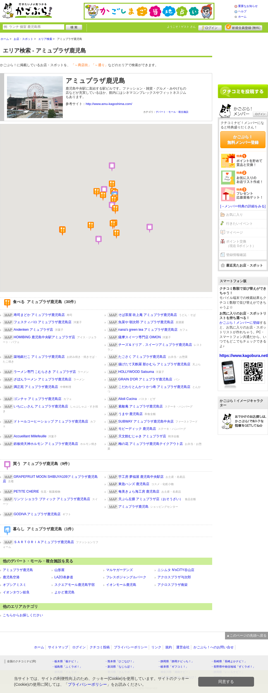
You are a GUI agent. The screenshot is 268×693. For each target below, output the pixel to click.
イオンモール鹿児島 (121, 585)
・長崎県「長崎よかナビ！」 (229, 661)
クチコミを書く (243, 91)
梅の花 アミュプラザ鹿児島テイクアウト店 (150, 444)
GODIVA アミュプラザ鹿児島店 (37, 514)
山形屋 (59, 570)
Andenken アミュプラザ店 (33, 330)
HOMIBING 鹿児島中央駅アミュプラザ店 (44, 337)
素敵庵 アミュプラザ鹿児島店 (140, 406)
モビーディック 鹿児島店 (137, 429)
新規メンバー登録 (243, 27)
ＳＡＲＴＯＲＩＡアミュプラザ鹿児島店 (44, 542)
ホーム (242, 16)
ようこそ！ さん (181, 26)
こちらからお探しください (23, 615)
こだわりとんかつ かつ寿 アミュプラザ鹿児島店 (154, 387)
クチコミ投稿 (100, 647)
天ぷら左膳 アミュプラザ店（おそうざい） (150, 499)
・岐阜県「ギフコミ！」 (173, 666)
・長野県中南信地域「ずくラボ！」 (233, 666)
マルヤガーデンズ (119, 570)
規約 (168, 647)
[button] (62, 231)
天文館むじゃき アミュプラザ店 (142, 436)
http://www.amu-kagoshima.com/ (109, 103)
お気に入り (234, 215)
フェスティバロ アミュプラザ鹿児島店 (42, 322)
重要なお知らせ (248, 6)
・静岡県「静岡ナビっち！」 (176, 661)
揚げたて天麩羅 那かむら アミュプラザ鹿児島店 (154, 364)
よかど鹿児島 (64, 592)
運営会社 (183, 647)
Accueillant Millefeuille (30, 436)
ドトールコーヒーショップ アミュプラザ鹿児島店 (51, 421)
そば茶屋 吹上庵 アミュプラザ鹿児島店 (147, 315)
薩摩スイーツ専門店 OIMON (139, 337)
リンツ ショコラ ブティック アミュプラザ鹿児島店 (52, 499)
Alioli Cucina (127, 399)
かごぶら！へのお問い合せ (213, 647)
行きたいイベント (239, 224)
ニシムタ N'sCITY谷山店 (175, 570)
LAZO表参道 (63, 577)
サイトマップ (58, 647)
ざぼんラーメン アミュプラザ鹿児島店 (42, 379)
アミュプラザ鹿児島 (133, 507)
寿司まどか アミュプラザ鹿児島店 (39, 315)
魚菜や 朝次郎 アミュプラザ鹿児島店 (146, 322)
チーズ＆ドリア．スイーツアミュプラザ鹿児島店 (155, 345)
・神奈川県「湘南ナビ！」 (174, 671)
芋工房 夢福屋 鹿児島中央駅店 (141, 477)
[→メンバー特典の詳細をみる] (243, 206)
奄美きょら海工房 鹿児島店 (138, 491)
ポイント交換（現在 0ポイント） (241, 243)
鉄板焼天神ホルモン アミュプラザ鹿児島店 (46, 444)
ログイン (210, 27)
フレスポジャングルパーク (126, 577)
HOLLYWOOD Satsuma (136, 372)
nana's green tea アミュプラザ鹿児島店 (148, 330)
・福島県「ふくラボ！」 (67, 666)
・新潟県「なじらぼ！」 (120, 666)
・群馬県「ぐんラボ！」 (67, 671)
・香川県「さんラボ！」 (120, 671)
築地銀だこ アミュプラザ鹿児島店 (39, 357)
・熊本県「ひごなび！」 (120, 661)
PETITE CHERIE (26, 491)
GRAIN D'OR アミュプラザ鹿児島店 (145, 379)
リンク (156, 647)
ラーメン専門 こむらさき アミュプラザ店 (45, 372)
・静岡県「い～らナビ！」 (227, 671)
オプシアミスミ (14, 585)
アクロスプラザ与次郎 (174, 577)
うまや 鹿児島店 (130, 414)
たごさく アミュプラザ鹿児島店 (142, 357)
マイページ (234, 232)
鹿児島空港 (11, 577)
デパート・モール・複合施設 (172, 112)
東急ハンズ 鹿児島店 (133, 484)
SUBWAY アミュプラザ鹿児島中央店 (146, 421)
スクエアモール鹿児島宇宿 (74, 585)
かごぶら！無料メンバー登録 (243, 140)
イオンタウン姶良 (16, 592)
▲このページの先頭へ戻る (246, 635)
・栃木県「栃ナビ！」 (66, 661)
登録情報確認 (236, 255)
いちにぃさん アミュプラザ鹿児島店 (41, 406)
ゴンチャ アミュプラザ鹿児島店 (37, 399)
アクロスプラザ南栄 (172, 585)
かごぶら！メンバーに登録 (239, 323)
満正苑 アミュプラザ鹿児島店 (36, 387)
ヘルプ (242, 11)
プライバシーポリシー (130, 647)
